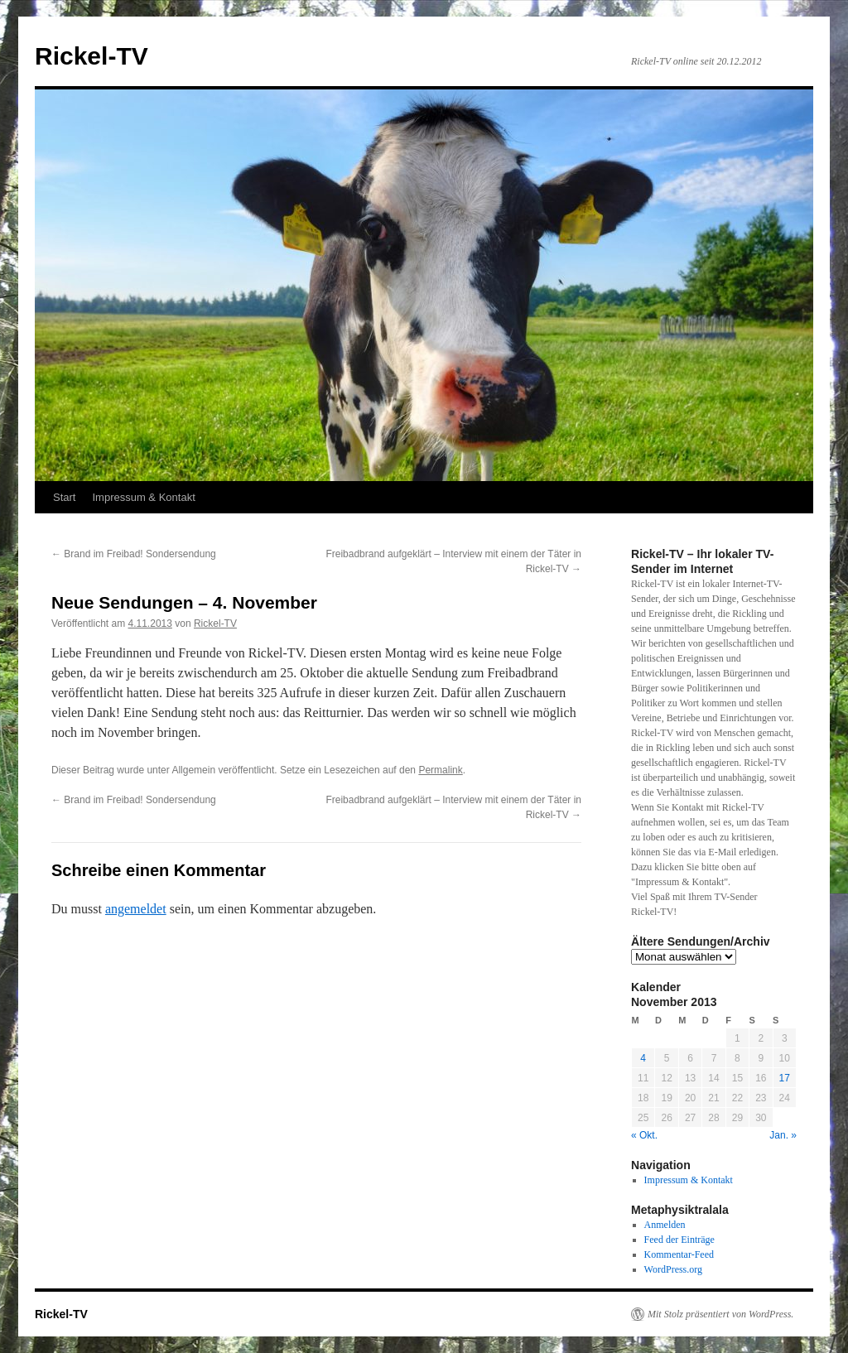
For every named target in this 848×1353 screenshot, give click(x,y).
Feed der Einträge (679, 1239)
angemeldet (135, 909)
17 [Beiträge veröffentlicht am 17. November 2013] (784, 1078)
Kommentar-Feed (679, 1254)
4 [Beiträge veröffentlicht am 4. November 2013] (643, 1058)
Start (64, 497)
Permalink (440, 770)
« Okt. (644, 1135)
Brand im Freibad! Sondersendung (133, 554)
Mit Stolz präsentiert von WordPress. (720, 1314)
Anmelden (665, 1224)
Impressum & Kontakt (143, 497)
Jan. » (783, 1135)
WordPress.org (673, 1269)
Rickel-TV (91, 56)
